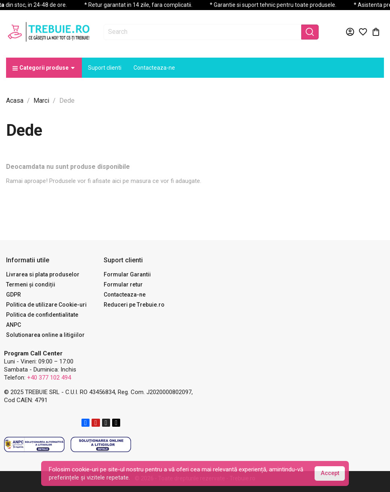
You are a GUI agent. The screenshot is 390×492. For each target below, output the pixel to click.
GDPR (13, 294)
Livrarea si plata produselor (42, 274)
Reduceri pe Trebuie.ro (134, 304)
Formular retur (123, 284)
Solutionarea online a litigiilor (45, 335)
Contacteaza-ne (125, 294)
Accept (330, 473)
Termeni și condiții (30, 284)
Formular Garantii (127, 274)
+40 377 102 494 (49, 377)
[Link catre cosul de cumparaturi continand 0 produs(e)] (376, 32)
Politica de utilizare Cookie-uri (46, 304)
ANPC (13, 325)
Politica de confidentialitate (42, 314)
